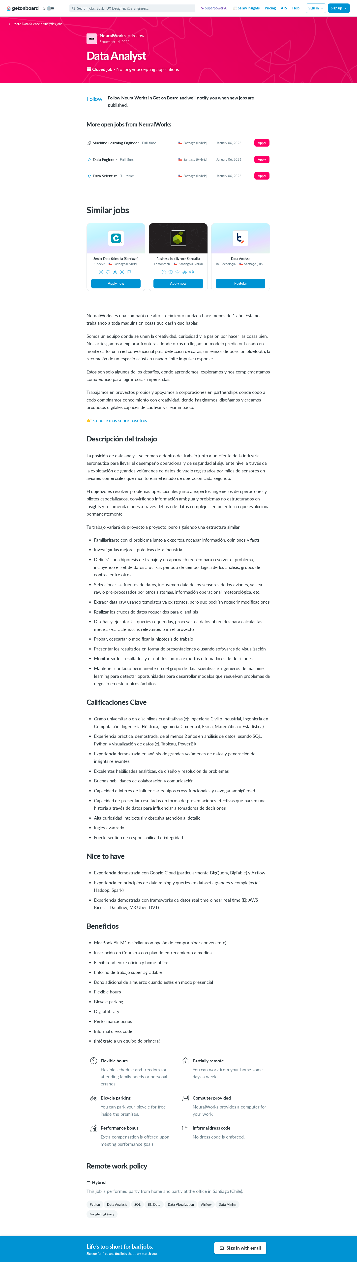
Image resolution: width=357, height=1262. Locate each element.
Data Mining (227, 1204)
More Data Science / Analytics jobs (35, 24)
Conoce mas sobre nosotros (120, 420)
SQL (137, 1204)
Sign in (316, 8)
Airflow (206, 1204)
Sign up (339, 8)
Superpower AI (214, 8)
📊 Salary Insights (246, 8)
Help (295, 8)
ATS (284, 8)
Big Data (154, 1204)
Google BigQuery (102, 1214)
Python (95, 1204)
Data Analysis (117, 1204)
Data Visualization (181, 1204)
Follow (138, 35)
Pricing (270, 8)
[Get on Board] (22, 8)
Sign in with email (240, 1248)
